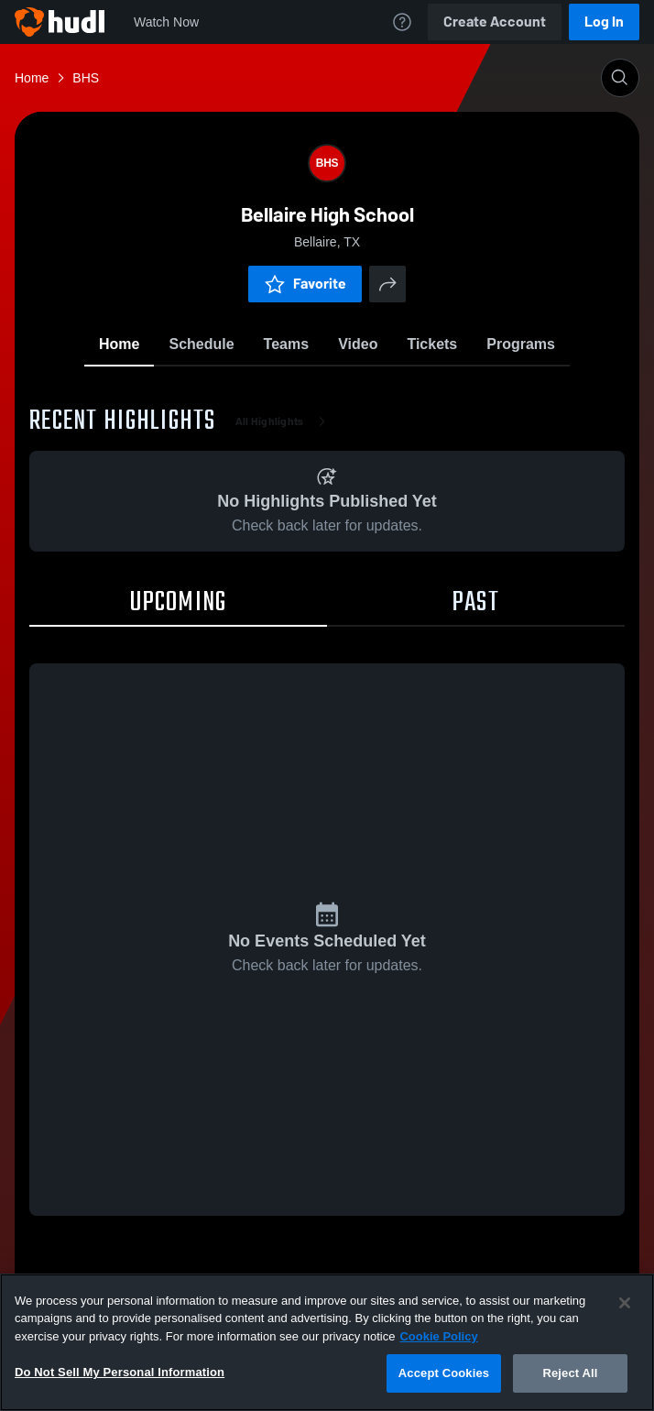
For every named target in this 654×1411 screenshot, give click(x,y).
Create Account (494, 21)
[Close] (625, 1303)
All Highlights (284, 421)
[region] (327, 1342)
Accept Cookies (443, 1373)
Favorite (305, 283)
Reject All (569, 1373)
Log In (604, 21)
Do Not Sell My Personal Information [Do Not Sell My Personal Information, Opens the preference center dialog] (119, 1372)
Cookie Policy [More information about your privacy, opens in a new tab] (438, 1336)
